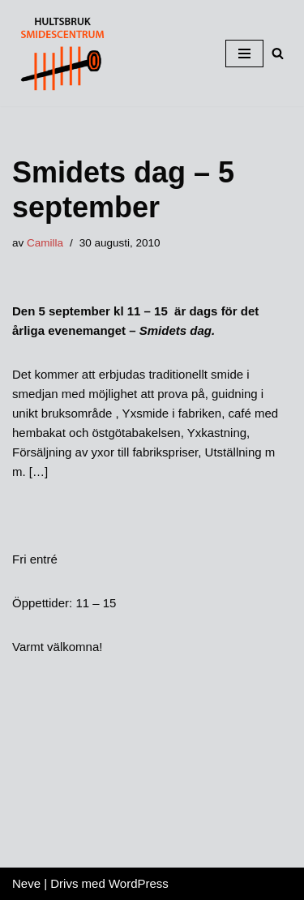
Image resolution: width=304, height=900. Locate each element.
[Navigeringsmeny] (244, 53)
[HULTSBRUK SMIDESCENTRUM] (60, 53)
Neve (26, 883)
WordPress (139, 883)
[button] (278, 53)
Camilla (45, 243)
